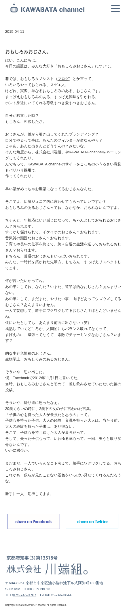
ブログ (63, 79)
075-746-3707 (24, 595)
